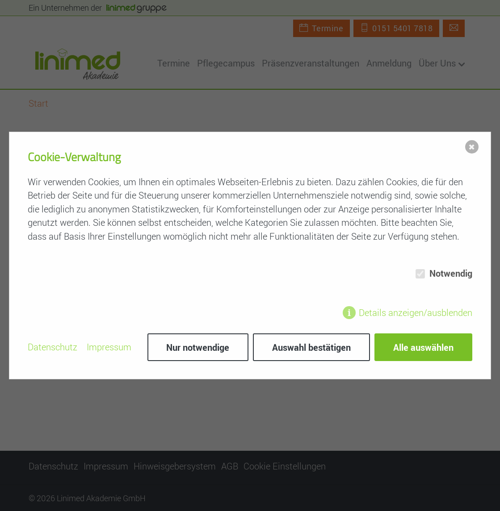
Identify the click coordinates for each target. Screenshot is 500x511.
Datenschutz (52, 347)
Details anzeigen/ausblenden (415, 313)
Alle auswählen (423, 347)
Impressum (109, 347)
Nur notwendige (197, 347)
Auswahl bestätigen (311, 347)
